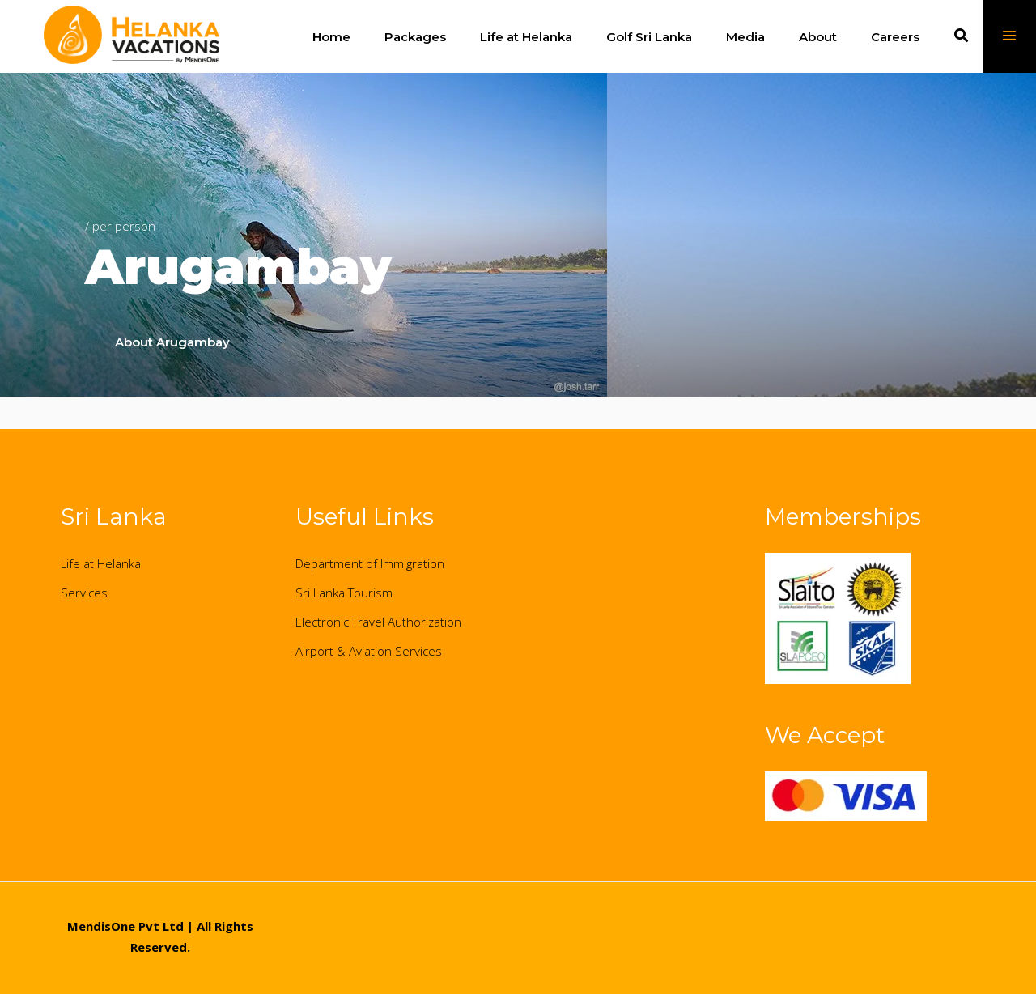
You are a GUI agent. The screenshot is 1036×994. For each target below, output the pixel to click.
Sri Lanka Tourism (344, 592)
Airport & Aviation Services (368, 651)
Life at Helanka (101, 563)
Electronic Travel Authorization (378, 622)
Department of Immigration (369, 563)
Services (84, 592)
